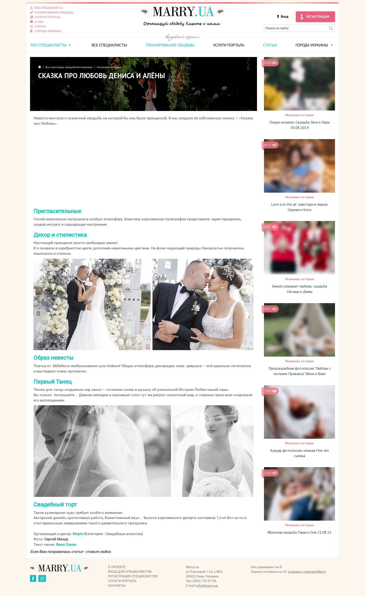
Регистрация (317, 17)
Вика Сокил (66, 544)
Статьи (270, 45)
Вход (284, 16)
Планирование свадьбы (170, 45)
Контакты (116, 585)
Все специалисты (109, 45)
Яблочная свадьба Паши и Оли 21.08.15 (299, 532)
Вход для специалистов (130, 571)
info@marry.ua (207, 585)
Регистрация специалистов (133, 576)
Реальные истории (299, 115)
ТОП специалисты (48, 45)
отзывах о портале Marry (307, 571)
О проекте (116, 567)
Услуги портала (228, 45)
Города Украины (311, 45)
